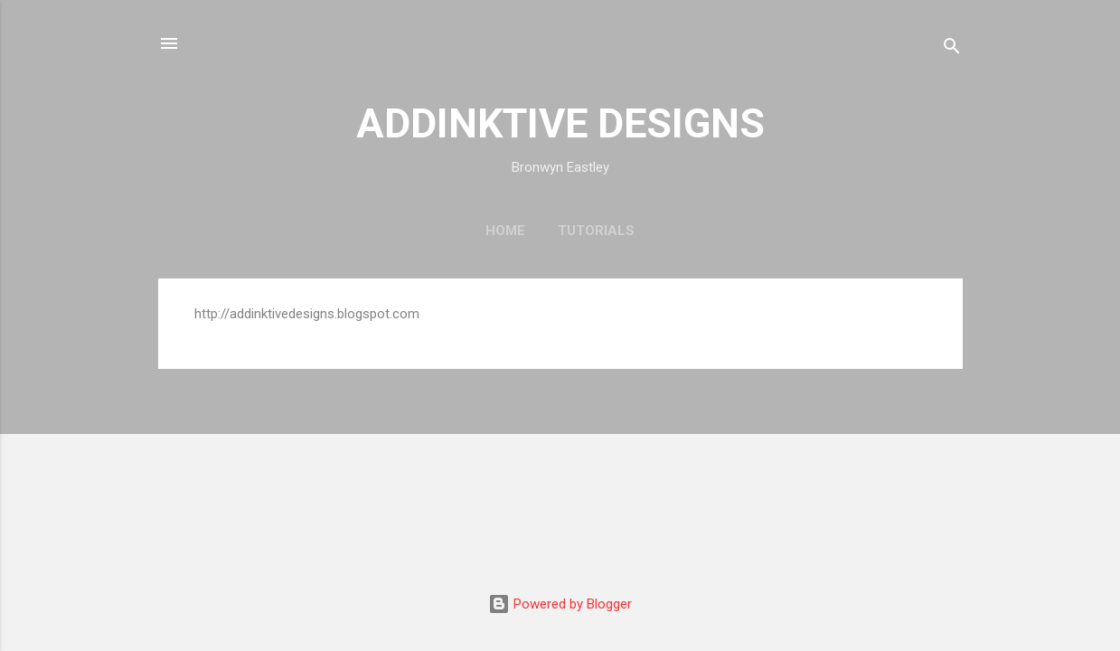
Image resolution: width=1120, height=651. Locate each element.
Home (505, 230)
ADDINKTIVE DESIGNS (560, 123)
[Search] (952, 49)
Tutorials (596, 230)
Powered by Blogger (560, 604)
